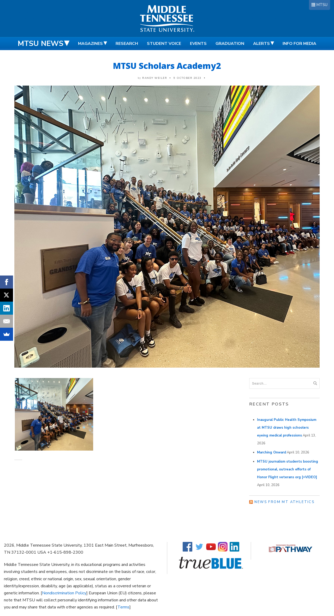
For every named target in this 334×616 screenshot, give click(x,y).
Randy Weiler (154, 78)
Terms (123, 607)
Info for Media (299, 43)
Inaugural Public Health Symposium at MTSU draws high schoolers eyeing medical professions (286, 427)
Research (127, 43)
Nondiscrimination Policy (64, 593)
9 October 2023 (187, 78)
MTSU (321, 4)
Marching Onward (271, 452)
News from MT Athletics (284, 502)
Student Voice (164, 43)
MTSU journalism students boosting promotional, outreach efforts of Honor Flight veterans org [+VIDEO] (287, 469)
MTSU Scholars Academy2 (167, 65)
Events (198, 43)
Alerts (261, 43)
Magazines (90, 43)
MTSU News (40, 44)
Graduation (230, 43)
